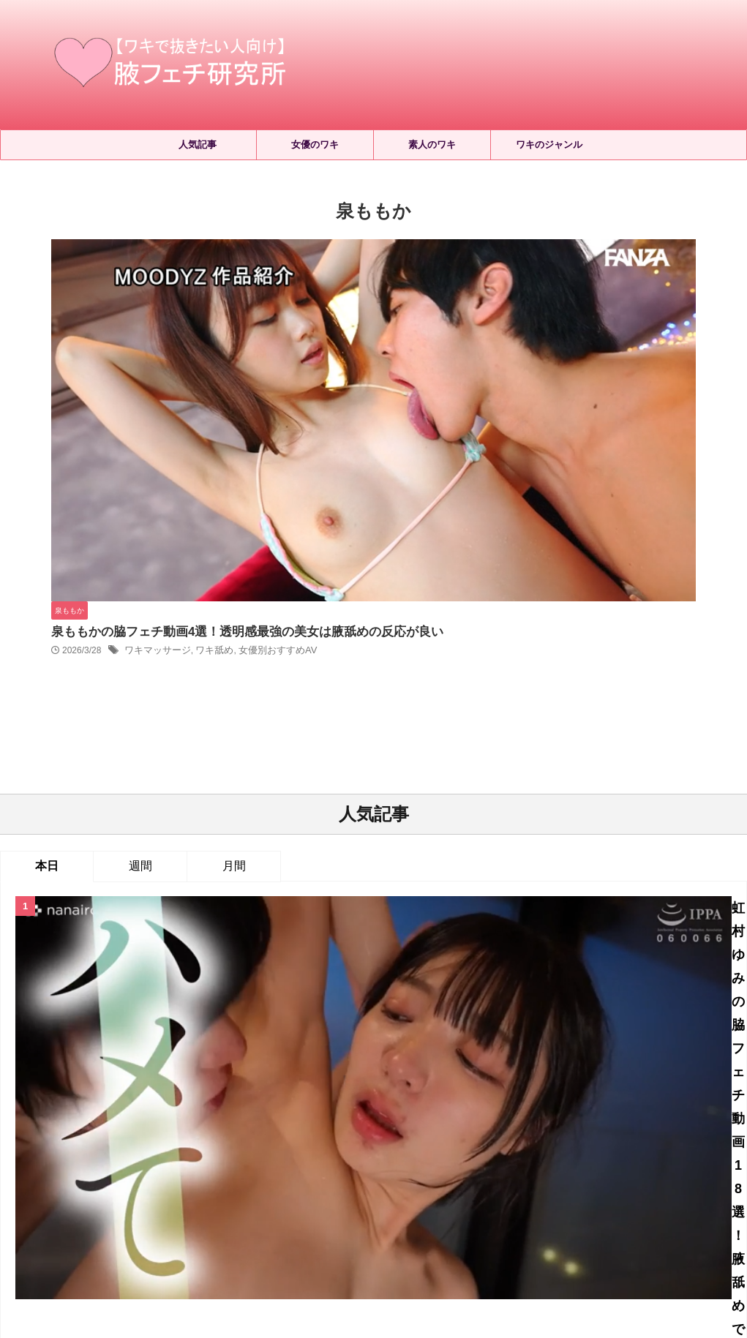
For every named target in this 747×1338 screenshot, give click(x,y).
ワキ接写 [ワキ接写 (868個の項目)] (290, 1123)
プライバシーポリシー (396, 1203)
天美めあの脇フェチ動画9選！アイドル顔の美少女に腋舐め (415, 923)
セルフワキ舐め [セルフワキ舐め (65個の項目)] (138, 1099)
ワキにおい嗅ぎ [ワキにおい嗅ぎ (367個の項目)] (372, 1099)
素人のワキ (432, 144)
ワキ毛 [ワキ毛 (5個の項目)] (341, 1123)
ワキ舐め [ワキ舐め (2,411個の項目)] (560, 1123)
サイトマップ (307, 1203)
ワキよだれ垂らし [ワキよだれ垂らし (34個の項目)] (462, 1099)
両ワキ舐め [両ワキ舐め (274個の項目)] (677, 1123)
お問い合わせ (485, 1203)
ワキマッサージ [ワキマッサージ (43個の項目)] (79, 1123)
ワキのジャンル (549, 144)
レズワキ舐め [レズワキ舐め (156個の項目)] (218, 1099)
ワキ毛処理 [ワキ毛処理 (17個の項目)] (397, 1123)
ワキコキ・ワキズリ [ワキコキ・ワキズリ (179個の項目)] (561, 1099)
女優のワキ (315, 144)
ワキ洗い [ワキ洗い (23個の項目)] (504, 1123)
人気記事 (198, 144)
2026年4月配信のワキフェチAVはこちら (415, 678)
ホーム (249, 1203)
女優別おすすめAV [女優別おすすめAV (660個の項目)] (373, 1147)
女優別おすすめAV (497, 290)
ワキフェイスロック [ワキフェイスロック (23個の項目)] (664, 1099)
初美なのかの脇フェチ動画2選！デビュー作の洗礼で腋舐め (415, 781)
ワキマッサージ (385, 290)
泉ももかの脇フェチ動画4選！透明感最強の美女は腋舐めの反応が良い (466, 270)
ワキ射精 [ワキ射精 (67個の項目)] (234, 1123)
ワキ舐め (438, 290)
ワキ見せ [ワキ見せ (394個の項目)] (616, 1123)
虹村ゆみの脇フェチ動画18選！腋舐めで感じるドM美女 (415, 606)
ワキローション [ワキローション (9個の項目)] (164, 1123)
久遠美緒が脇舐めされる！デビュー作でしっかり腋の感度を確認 (416, 852)
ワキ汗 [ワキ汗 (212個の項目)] (453, 1123)
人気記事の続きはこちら (373, 986)
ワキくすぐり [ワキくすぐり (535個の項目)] (293, 1099)
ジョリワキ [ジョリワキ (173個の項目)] (63, 1099)
